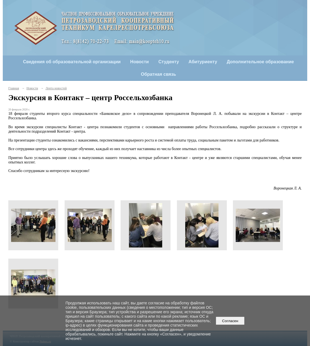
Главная (13, 88)
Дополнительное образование (260, 61)
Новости (139, 61)
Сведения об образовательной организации (72, 61)
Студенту (168, 61)
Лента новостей (56, 88)
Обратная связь (158, 74)
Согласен (230, 321)
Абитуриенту (203, 61)
